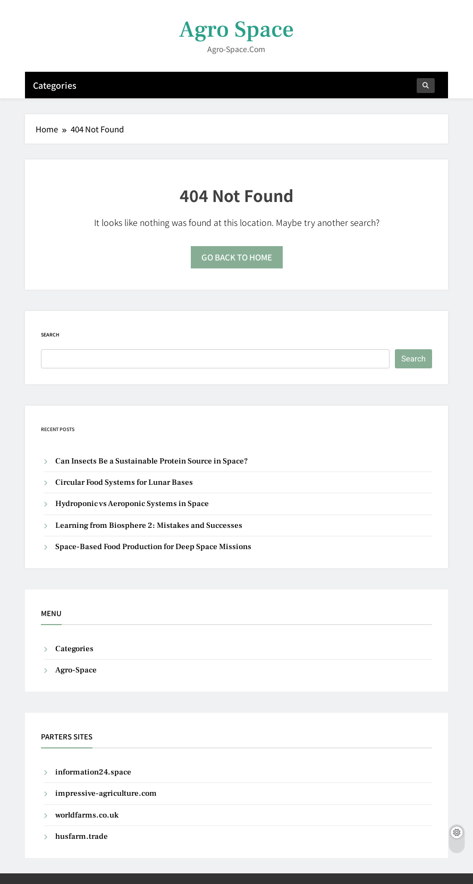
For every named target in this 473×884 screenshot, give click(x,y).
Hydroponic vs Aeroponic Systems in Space (132, 504)
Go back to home (236, 257)
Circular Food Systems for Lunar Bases (124, 482)
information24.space (93, 772)
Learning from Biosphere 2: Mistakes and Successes (148, 525)
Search (50, 334)
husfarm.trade (81, 836)
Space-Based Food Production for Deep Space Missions (153, 547)
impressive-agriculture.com (106, 793)
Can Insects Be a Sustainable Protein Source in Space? (151, 461)
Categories (55, 85)
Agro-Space (76, 670)
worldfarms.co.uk (87, 815)
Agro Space (236, 29)
